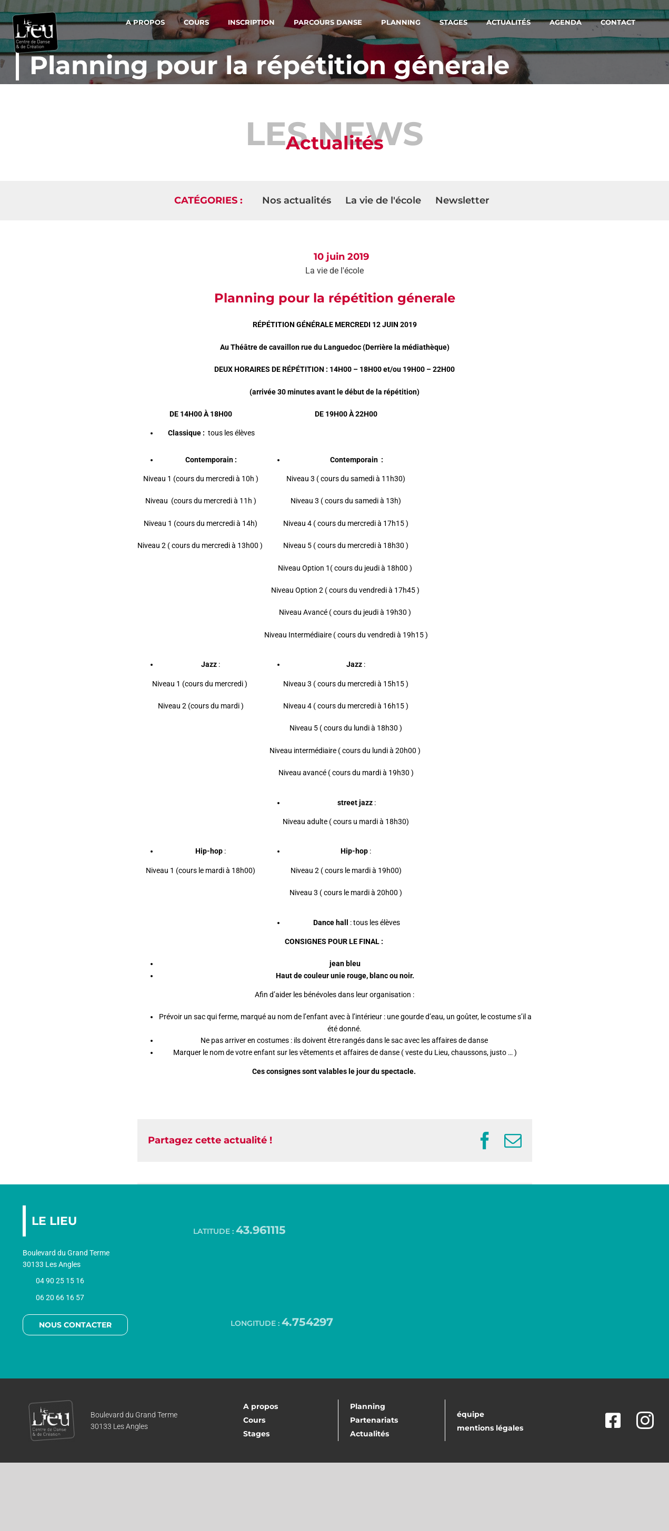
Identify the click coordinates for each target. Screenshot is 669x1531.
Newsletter (462, 200)
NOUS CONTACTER (75, 1325)
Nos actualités (296, 200)
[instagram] (645, 1420)
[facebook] (610, 1420)
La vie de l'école (334, 271)
